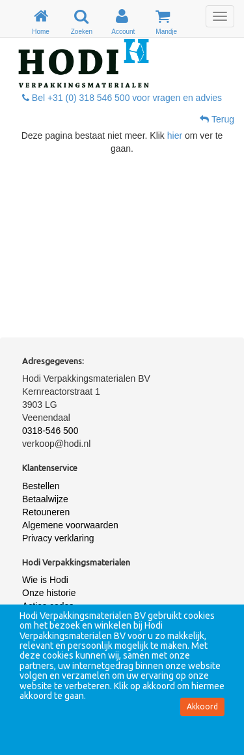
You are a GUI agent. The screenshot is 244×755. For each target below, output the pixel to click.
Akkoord (202, 706)
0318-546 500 (50, 430)
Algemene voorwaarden (70, 525)
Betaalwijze (45, 499)
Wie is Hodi (45, 580)
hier (174, 135)
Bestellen (41, 486)
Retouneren (46, 512)
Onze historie (48, 593)
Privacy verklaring (58, 538)
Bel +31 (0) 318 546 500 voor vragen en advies (122, 98)
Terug (217, 119)
